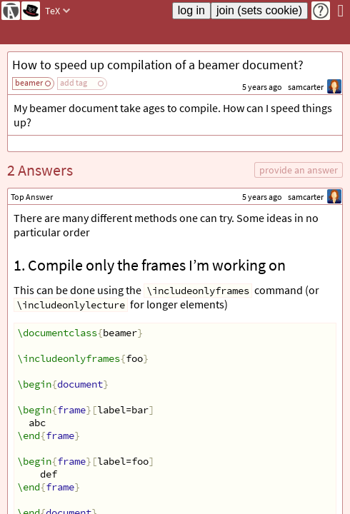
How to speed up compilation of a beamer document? (158, 64)
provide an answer (298, 169)
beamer (29, 82)
